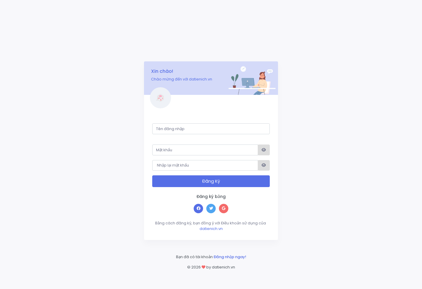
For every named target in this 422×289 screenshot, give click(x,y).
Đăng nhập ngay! (230, 257)
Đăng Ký (211, 181)
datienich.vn (210, 226)
